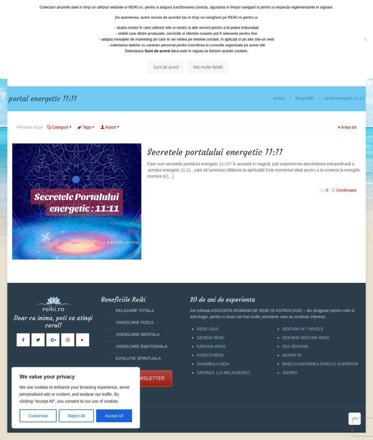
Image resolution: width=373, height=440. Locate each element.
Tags (86, 127)
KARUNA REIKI (211, 346)
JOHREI (289, 372)
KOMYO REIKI (210, 355)
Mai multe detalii (208, 67)
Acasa (278, 98)
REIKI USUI (207, 329)
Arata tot (346, 127)
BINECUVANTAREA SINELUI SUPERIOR (320, 364)
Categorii (59, 127)
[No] (366, 39)
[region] (76, 397)
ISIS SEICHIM (295, 346)
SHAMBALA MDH (213, 364)
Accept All (114, 415)
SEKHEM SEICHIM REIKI (305, 337)
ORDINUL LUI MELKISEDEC (223, 372)
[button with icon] (23, 339)
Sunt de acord (166, 67)
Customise (38, 415)
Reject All (76, 415)
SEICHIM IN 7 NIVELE (302, 329)
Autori (110, 127)
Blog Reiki (304, 98)
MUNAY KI (291, 355)
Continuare (346, 190)
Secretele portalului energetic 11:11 (215, 152)
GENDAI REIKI (210, 337)
